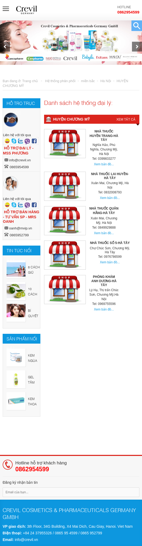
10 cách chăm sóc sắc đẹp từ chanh (34, 293)
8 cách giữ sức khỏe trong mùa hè (34, 271)
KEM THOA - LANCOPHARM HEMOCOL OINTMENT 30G (34, 402)
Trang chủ (30, 81)
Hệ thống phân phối (60, 81)
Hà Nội (105, 81)
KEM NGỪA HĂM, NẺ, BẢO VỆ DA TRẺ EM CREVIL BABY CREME (33, 359)
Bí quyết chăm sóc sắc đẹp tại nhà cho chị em (34, 314)
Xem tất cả (125, 119)
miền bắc (88, 81)
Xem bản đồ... (104, 164)
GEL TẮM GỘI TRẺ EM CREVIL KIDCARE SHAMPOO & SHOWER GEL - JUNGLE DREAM (34, 381)
